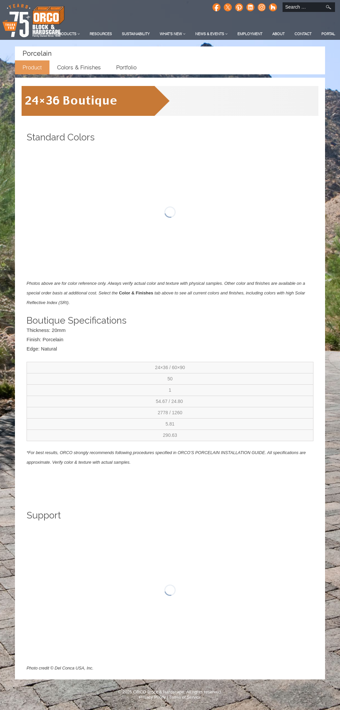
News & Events (211, 34)
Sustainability (136, 34)
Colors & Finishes (79, 67)
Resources (101, 34)
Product (32, 67)
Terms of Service (185, 697)
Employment (249, 34)
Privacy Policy (152, 697)
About (278, 34)
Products (68, 34)
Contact (303, 34)
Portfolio (126, 67)
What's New (172, 34)
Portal (328, 34)
